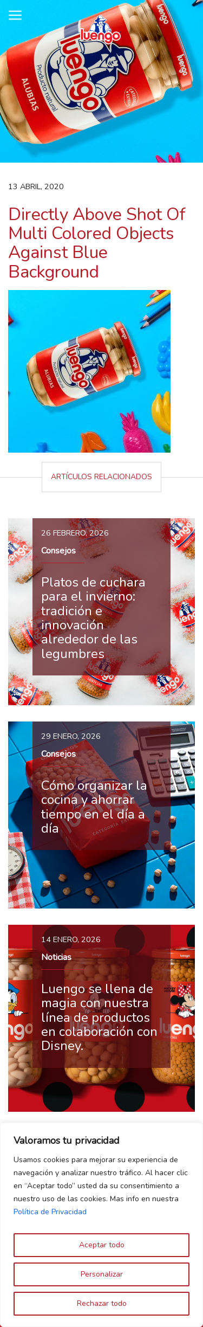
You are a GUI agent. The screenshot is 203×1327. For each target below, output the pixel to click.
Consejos (58, 551)
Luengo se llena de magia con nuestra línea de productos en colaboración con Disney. (99, 1017)
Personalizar (102, 1274)
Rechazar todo (102, 1303)
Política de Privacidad (50, 1212)
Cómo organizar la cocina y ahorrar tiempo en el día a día (94, 807)
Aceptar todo (102, 1245)
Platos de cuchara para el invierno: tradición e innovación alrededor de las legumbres (93, 618)
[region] (101, 1225)
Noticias (56, 957)
